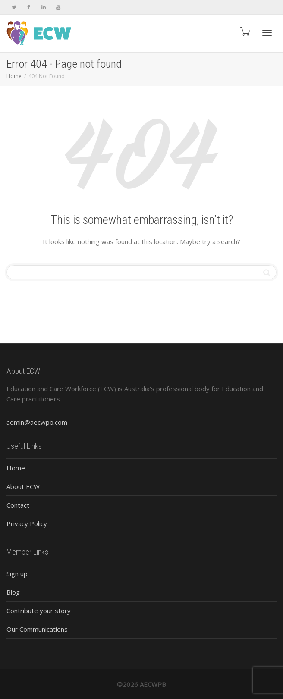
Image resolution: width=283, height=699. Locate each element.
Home (15, 468)
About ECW (23, 486)
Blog (13, 592)
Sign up (17, 573)
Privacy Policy (26, 523)
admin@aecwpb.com (36, 422)
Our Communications (37, 629)
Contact (17, 505)
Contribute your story (38, 610)
